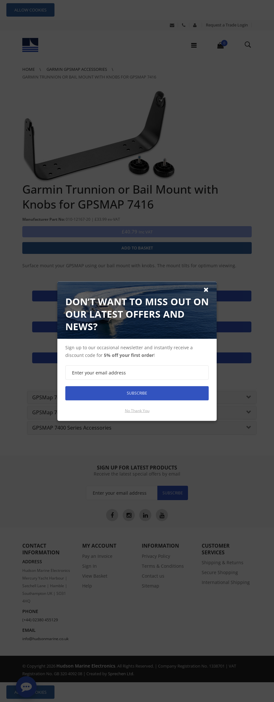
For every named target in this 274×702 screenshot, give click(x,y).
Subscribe (137, 393)
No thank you (137, 410)
